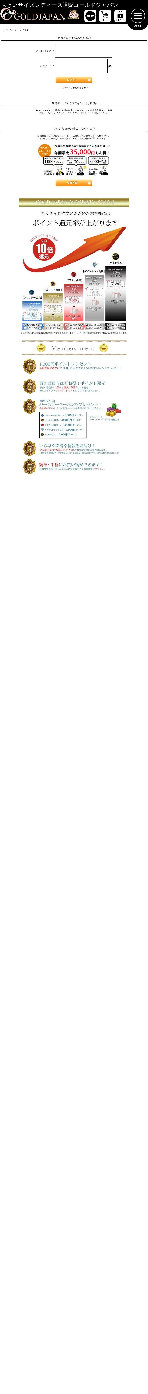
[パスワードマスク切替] (109, 68)
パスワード (47, 68)
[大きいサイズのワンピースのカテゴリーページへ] (74, 636)
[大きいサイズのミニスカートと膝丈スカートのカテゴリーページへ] (38, 801)
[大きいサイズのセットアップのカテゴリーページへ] (38, 921)
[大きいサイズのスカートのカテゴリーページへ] (74, 779)
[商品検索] (131, 1035)
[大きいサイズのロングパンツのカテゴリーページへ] (38, 759)
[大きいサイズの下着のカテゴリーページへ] (38, 960)
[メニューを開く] (138, 18)
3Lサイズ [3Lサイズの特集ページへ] (74, 525)
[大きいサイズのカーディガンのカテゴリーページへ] (38, 842)
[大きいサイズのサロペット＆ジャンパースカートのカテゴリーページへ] (110, 678)
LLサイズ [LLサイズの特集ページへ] (25, 525)
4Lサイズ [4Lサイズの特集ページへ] (123, 525)
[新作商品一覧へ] (90, 18)
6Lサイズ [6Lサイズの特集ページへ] (74, 542)
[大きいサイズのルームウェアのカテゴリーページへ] (110, 921)
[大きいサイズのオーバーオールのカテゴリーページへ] (38, 700)
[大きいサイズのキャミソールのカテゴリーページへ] (110, 617)
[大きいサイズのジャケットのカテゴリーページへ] (110, 842)
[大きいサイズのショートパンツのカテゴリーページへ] (38, 740)
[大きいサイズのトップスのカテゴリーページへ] (74, 577)
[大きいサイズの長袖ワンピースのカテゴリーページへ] (38, 656)
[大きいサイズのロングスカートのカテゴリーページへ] (110, 799)
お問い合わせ (124, 1289)
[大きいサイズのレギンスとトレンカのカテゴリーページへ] (110, 759)
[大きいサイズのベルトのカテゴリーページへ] (110, 941)
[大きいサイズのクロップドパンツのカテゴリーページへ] (110, 740)
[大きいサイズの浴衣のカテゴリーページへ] (38, 980)
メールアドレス (45, 53)
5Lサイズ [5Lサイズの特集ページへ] (25, 542)
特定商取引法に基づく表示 (38, 1289)
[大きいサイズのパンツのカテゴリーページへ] (74, 720)
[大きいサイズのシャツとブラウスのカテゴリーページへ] (38, 617)
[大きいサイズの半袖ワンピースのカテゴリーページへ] (110, 656)
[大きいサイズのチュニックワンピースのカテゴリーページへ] (38, 676)
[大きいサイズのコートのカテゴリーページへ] (110, 862)
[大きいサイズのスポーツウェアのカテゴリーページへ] (110, 902)
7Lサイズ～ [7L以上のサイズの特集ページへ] (123, 542)
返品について (88, 1289)
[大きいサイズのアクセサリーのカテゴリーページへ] (110, 960)
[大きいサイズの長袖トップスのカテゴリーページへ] (110, 597)
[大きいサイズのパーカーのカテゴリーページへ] (38, 862)
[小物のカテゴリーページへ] (38, 941)
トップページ (9, 32)
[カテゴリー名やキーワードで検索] (59, 1035)
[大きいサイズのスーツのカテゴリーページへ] (38, 902)
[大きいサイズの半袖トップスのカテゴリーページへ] (38, 597)
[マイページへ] (120, 18)
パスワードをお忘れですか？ (74, 90)
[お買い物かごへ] (105, 18)
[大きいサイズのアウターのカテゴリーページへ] (74, 823)
